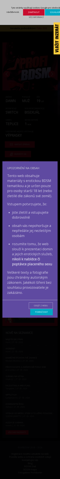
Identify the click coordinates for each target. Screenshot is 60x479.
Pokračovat (41, 312)
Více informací (36, 17)
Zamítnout (34, 12)
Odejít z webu (41, 305)
